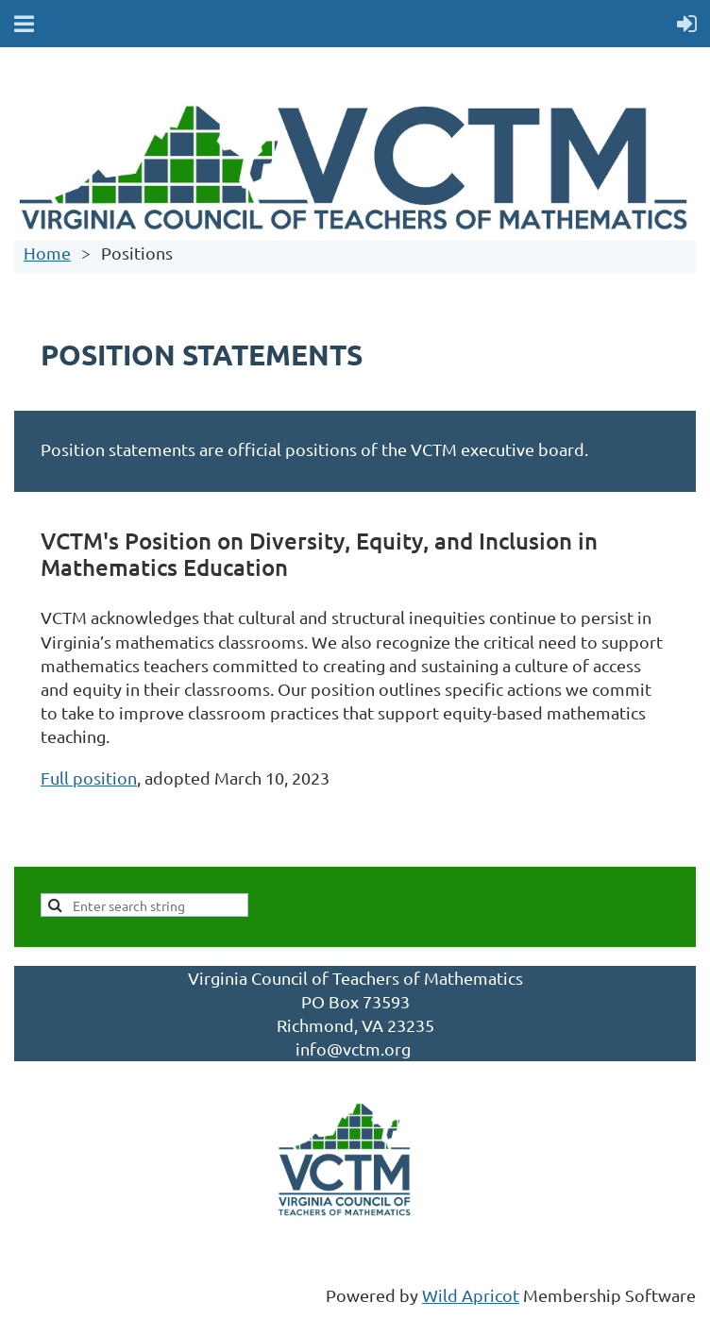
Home (47, 252)
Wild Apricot (470, 1295)
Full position (89, 777)
